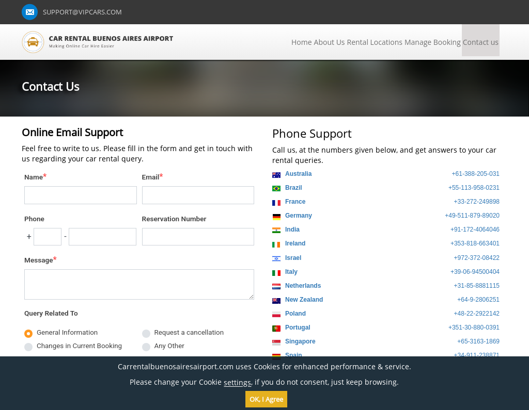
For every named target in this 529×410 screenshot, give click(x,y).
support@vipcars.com (82, 12)
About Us (329, 42)
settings (237, 383)
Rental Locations (374, 42)
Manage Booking (432, 42)
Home (301, 42)
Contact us (481, 42)
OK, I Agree (266, 399)
